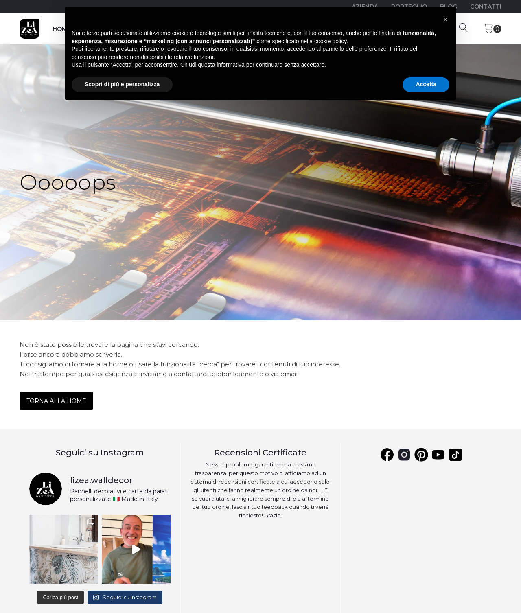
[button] (445, 19)
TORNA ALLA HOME (56, 401)
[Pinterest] (421, 454)
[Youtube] (438, 454)
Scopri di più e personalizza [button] (122, 84)
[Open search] (464, 28)
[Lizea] (29, 29)
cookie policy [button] (330, 41)
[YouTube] (455, 454)
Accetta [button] (426, 84)
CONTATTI (485, 6)
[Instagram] (404, 454)
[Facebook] (387, 454)
